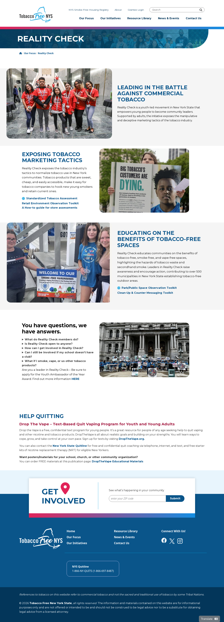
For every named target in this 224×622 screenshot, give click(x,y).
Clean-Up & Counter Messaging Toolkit (145, 292)
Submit (175, 498)
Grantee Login (136, 9)
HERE (75, 379)
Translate (209, 619)
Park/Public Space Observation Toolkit (149, 287)
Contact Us (193, 18)
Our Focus (86, 18)
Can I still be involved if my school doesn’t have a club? (58, 354)
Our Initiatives (110, 18)
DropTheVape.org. (132, 438)
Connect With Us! (173, 531)
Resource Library (139, 18)
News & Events (168, 18)
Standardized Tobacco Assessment (51, 198)
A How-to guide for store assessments (49, 207)
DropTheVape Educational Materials (117, 461)
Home (71, 531)
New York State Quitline (70, 445)
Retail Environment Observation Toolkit (50, 203)
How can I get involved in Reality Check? (54, 348)
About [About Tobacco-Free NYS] (118, 9)
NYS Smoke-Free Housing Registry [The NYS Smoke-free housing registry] (89, 9)
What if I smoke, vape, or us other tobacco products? (54, 363)
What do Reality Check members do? (51, 339)
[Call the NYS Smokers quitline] (93, 569)
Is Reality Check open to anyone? (48, 343)
